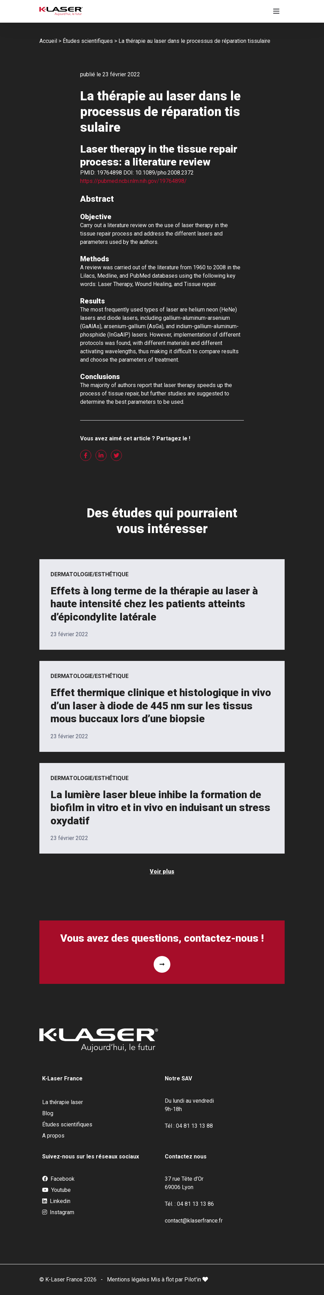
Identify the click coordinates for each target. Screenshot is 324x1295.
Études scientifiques (88, 41)
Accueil (48, 41)
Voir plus (162, 871)
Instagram (58, 1212)
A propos (53, 1135)
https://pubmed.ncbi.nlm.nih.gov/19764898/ (133, 181)
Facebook (58, 1179)
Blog (47, 1113)
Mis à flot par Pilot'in (179, 1279)
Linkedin (56, 1201)
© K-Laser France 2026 (68, 1279)
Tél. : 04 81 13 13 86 (189, 1204)
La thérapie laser (62, 1102)
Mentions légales (129, 1279)
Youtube (56, 1190)
